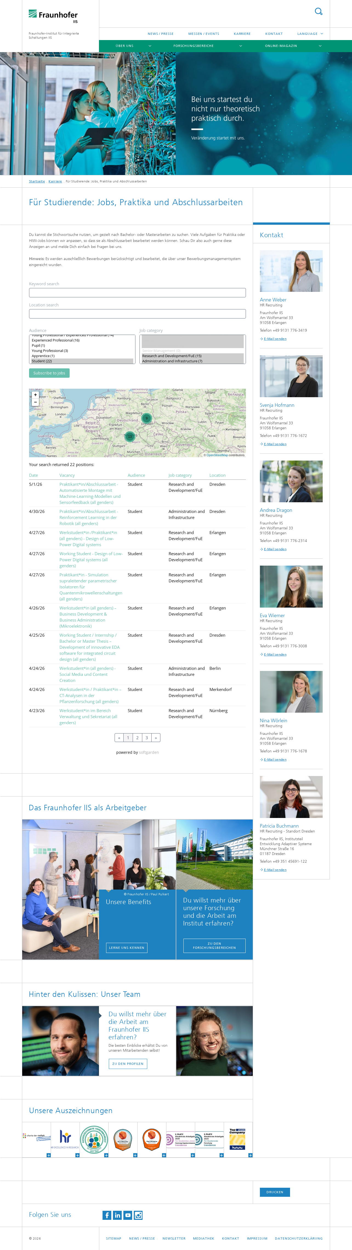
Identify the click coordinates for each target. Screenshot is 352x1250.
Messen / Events (203, 34)
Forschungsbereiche (194, 46)
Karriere (242, 34)
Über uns (124, 46)
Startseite (37, 181)
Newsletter (174, 1238)
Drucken (274, 1192)
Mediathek (203, 1238)
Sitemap (113, 1238)
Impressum (257, 1238)
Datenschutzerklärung (299, 1238)
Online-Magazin (281, 46)
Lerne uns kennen (126, 948)
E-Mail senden (275, 339)
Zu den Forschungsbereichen (214, 946)
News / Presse (161, 34)
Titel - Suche (318, 11)
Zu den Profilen (128, 1064)
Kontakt (274, 34)
